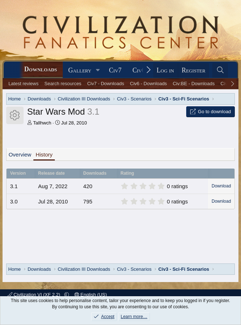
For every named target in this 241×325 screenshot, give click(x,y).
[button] (98, 70)
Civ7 (115, 70)
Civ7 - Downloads (105, 83)
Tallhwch (42, 123)
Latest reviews (23, 83)
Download (221, 186)
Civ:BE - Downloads (194, 83)
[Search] (220, 70)
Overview (20, 154)
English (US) (90, 294)
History (44, 154)
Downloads (40, 69)
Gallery (79, 70)
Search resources (62, 83)
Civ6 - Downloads (148, 83)
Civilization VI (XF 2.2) (35, 294)
